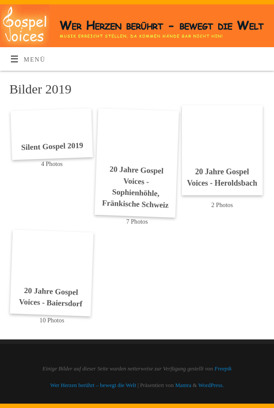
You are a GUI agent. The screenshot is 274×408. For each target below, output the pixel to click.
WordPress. (211, 385)
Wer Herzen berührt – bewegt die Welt (93, 385)
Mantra (183, 385)
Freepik (222, 369)
